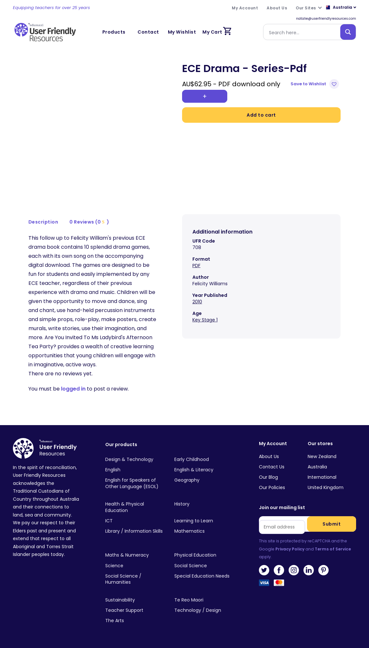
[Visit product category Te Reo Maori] (203, 600)
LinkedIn (308, 570)
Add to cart (261, 115)
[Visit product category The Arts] (134, 621)
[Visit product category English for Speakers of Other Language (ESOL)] (134, 483)
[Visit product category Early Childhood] (203, 459)
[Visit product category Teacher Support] (134, 610)
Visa (264, 585)
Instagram (294, 570)
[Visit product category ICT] (134, 521)
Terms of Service (333, 549)
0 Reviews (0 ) (89, 222)
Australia (317, 467)
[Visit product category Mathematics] (203, 531)
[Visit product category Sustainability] (134, 600)
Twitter (264, 570)
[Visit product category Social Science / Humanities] (134, 579)
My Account (273, 444)
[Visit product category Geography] (203, 480)
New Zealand (322, 456)
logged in (73, 388)
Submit (332, 524)
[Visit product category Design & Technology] (134, 459)
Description (43, 222)
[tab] (43, 222)
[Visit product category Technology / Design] (203, 610)
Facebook (279, 570)
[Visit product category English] (134, 470)
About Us (269, 456)
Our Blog (268, 477)
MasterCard (279, 585)
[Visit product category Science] (134, 565)
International (322, 477)
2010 (197, 301)
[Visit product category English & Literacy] (203, 470)
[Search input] (303, 32)
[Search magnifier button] (348, 32)
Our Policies (272, 487)
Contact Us (271, 467)
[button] (316, 84)
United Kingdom (325, 487)
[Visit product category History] (203, 504)
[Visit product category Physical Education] (203, 555)
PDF (196, 265)
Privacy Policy (289, 549)
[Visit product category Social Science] (203, 565)
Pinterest (323, 570)
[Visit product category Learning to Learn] (203, 521)
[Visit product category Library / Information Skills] (134, 531)
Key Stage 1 (205, 320)
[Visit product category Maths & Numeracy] (134, 555)
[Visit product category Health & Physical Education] (134, 507)
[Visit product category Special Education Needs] (203, 576)
